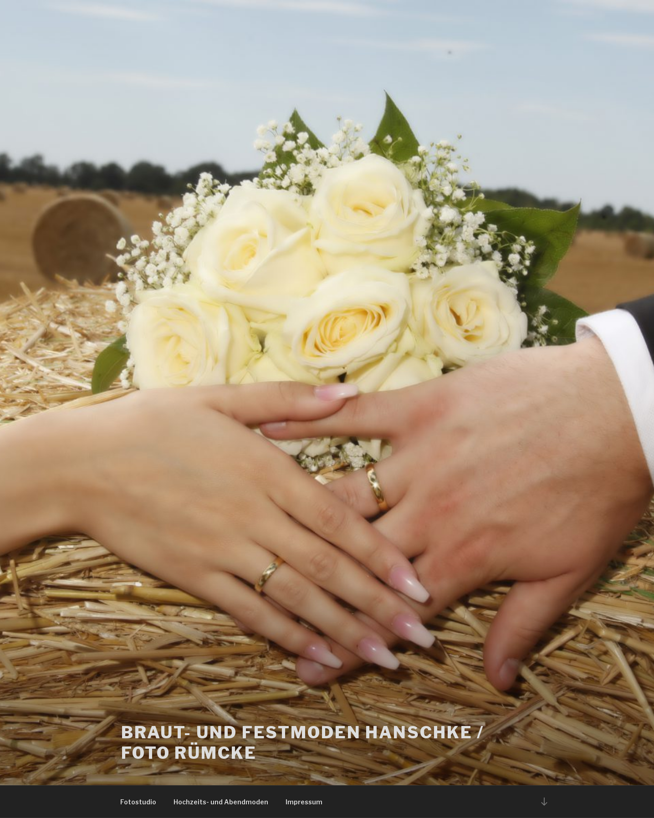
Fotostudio (138, 802)
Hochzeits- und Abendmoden (221, 802)
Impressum (304, 802)
